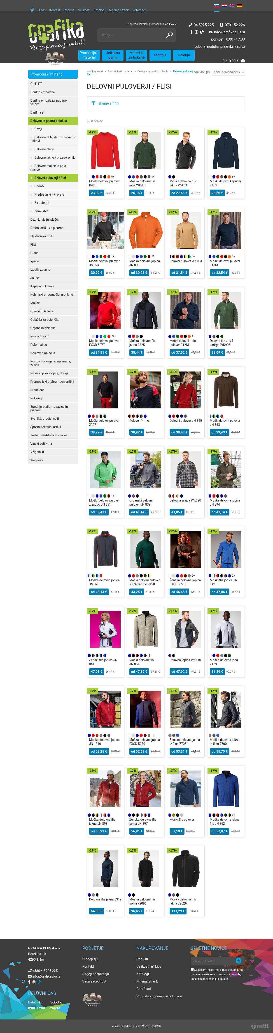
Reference (140, 10)
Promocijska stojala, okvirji (49, 373)
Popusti (69, 10)
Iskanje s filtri (108, 103)
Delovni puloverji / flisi (50, 178)
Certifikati (144, 989)
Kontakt (54, 10)
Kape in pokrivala (42, 286)
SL (216, 5)
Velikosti (84, 10)
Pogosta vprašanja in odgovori (159, 996)
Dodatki (40, 186)
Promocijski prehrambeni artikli (52, 381)
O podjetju (90, 959)
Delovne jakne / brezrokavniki (55, 157)
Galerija (184, 55)
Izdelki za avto (40, 269)
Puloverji (36, 398)
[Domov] (32, 8)
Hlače (34, 253)
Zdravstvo (41, 211)
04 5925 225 (204, 25)
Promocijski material (89, 55)
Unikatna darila (113, 55)
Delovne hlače (44, 149)
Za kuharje (42, 203)
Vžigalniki (37, 452)
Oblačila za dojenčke (44, 319)
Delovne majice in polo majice (48, 167)
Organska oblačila (43, 328)
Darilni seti (37, 112)
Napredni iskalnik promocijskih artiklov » (152, 24)
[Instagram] (196, 32)
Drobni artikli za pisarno (47, 228)
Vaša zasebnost (94, 981)
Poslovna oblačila (42, 353)
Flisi (33, 244)
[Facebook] (191, 32)
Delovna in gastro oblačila (48, 121)
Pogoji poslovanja (95, 974)
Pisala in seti (39, 336)
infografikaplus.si (229, 32)
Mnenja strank (119, 10)
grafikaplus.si (95, 71)
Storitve (160, 55)
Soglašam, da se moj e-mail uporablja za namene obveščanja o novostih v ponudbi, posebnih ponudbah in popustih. (217, 974)
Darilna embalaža (42, 92)
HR (224, 5)
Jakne (34, 278)
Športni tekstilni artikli (45, 427)
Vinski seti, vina (41, 443)
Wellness (36, 460)
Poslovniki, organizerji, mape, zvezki (50, 363)
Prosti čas (37, 390)
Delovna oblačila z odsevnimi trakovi (52, 139)
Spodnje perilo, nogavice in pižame (49, 408)
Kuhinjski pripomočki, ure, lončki (52, 294)
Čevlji (38, 129)
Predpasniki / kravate (49, 194)
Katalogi (99, 10)
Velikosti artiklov (149, 966)
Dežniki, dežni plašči (44, 219)
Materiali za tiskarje (136, 55)
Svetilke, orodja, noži (44, 418)
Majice (35, 303)
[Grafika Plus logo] (56, 35)
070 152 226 (235, 25)
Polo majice (38, 344)
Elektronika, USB (41, 236)
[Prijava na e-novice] (238, 961)
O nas (42, 10)
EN (232, 5)
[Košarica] (233, 61)
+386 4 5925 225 (45, 971)
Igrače (34, 261)
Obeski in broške (42, 311)
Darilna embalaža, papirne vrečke (48, 102)
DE (240, 5)
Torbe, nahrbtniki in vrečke (48, 435)
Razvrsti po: (202, 72)
